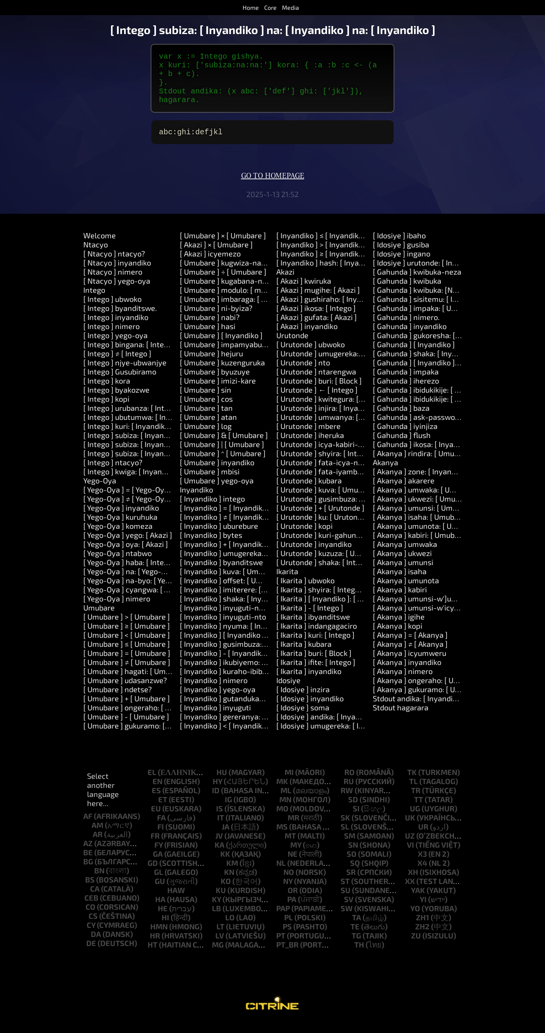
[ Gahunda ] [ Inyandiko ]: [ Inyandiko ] (436, 372)
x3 (422, 864)
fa (161, 828)
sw (347, 918)
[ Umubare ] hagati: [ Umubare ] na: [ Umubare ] (163, 681)
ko (226, 891)
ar (98, 844)
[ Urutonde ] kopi (304, 536)
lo (230, 927)
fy (158, 855)
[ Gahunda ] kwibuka (407, 291)
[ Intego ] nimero (111, 336)
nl (281, 873)
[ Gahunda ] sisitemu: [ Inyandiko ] (430, 309)
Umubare (99, 618)
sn (353, 855)
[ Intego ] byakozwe (116, 400)
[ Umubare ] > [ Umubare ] (126, 627)
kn (229, 882)
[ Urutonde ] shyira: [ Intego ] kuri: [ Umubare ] (353, 463)
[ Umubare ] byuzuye (215, 382)
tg (356, 946)
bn (99, 880)
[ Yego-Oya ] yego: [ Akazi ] (127, 545)
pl (288, 927)
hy (217, 791)
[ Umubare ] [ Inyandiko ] (221, 345)
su (345, 900)
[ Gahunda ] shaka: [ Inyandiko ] (426, 363)
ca (95, 899)
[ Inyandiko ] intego (212, 509)
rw (347, 800)
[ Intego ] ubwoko (112, 309)
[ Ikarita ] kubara (304, 654)
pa (291, 909)
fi (160, 837)
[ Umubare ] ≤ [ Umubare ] (126, 654)
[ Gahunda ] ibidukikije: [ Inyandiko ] (432, 400)
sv (348, 909)
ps (287, 936)
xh (413, 882)
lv (219, 946)
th (359, 955)
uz (410, 846)
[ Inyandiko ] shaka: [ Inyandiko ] (234, 609)
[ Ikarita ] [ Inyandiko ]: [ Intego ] (329, 609)
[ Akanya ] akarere (403, 491)
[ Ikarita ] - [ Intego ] (309, 618)
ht (152, 955)
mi (289, 782)
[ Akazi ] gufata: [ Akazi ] (316, 327)
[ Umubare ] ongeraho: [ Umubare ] (142, 717)
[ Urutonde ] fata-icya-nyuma (326, 472)
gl (158, 882)
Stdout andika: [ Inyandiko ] (419, 708)
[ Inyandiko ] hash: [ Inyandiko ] (329, 273)
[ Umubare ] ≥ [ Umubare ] (126, 636)
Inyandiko (196, 500)
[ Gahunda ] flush (402, 445)
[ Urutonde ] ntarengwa (316, 382)
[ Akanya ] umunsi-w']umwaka (424, 609)
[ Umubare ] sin (205, 400)
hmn (159, 936)
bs (90, 890)
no (288, 882)
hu (221, 782)
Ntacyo (95, 254)
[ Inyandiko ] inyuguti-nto (223, 627)
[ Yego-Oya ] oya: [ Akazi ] (125, 554)
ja (225, 837)
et (162, 809)
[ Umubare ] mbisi (210, 481)
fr (155, 846)
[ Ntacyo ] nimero (112, 282)
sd (353, 809)
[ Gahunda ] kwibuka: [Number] (425, 300)
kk (225, 864)
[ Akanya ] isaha (400, 581)
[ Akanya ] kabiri (400, 599)
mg (218, 955)
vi (410, 855)
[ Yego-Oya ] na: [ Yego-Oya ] (131, 581)
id (216, 800)
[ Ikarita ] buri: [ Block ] (314, 663)
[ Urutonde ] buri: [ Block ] (319, 391)
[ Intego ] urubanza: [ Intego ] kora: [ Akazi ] (155, 418)
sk (345, 828)
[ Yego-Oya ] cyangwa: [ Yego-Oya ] (142, 599)
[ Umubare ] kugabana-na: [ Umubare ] (245, 291)
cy (91, 935)
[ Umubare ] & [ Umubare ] (224, 445)
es (156, 800)
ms (282, 837)
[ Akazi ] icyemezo (210, 264)
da (96, 944)
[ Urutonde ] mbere (308, 436)
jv (219, 846)
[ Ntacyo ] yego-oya (116, 291)
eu (156, 818)
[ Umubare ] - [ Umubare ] (126, 727)
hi (165, 927)
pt (280, 946)
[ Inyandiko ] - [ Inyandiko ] (224, 663)
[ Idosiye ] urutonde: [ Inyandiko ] (428, 273)
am (97, 835)
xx (410, 891)
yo (415, 918)
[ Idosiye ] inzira (303, 699)
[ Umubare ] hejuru (211, 363)
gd (153, 873)
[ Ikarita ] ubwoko (305, 590)
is (219, 818)
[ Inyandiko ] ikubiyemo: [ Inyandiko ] (241, 672)
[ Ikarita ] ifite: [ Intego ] (315, 672)
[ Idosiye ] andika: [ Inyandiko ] (327, 727)
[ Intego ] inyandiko (115, 327)
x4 (422, 873)
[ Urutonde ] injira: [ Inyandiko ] (328, 418)
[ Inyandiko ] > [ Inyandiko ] (321, 254)
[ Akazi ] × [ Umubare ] (216, 254)
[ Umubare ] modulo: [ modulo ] (232, 300)
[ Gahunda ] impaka (406, 382)
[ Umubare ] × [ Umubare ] (223, 245)
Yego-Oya (99, 491)
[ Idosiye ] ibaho (399, 245)
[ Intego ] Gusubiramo (119, 382)
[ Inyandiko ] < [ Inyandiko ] (225, 736)
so (352, 864)
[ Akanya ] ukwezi (402, 563)
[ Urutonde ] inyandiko (314, 554)
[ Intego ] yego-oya (115, 345)
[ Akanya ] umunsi (403, 572)
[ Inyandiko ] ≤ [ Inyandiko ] (321, 245)
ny (288, 891)
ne (292, 864)
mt (290, 846)
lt (220, 936)
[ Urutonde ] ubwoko (310, 354)
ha (160, 909)
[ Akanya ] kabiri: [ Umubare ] (421, 545)
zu (416, 946)
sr (351, 882)
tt (418, 809)
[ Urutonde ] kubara (309, 491)
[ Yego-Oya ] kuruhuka (120, 527)
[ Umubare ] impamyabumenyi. (232, 354)
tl (413, 791)
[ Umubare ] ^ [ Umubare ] (223, 463)
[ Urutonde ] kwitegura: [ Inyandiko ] (337, 409)
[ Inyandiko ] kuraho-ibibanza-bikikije (243, 681)
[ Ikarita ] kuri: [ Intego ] (315, 645)
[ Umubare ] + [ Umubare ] (126, 708)
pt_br (287, 955)
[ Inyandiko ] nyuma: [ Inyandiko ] (236, 636)
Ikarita (287, 581)
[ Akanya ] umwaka (405, 554)
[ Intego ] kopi (106, 409)
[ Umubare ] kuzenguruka (222, 372)
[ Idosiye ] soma (302, 717)
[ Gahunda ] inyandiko (410, 336)
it (220, 828)
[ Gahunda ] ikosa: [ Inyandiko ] (424, 454)
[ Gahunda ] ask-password (417, 427)
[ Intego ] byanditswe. (120, 318)
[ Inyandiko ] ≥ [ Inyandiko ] (321, 264)
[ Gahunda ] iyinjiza (405, 436)
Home (251, 7)
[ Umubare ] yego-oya (217, 491)
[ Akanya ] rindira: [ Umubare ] (423, 463)
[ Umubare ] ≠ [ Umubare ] (126, 672)
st (345, 891)
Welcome (99, 245)
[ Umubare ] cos (206, 409)
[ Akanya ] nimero (403, 681)
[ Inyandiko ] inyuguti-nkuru (227, 618)
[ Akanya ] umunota (406, 590)
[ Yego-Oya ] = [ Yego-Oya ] (128, 500)
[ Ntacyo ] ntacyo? (114, 264)
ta (356, 927)
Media (290, 7)
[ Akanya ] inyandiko (407, 672)
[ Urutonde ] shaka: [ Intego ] (324, 572)
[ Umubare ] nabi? (210, 327)
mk (282, 791)
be (88, 862)
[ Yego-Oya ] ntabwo (117, 563)
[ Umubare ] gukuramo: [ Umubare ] (142, 736)
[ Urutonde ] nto (303, 372)
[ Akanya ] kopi (397, 636)
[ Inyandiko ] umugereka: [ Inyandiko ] (243, 563)
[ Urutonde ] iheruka (310, 445)
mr (293, 828)
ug (415, 818)
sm (349, 846)
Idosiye (288, 690)
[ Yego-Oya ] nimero (116, 609)
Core (270, 7)
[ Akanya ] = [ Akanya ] (410, 645)
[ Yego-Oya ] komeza (118, 536)
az (88, 853)
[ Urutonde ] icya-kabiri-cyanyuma (335, 454)
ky (216, 909)
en (157, 791)
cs (93, 926)
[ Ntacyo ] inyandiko (117, 273)
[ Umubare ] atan (208, 427)
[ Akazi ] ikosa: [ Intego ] (316, 318)
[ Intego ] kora (106, 391)
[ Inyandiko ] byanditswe (221, 572)
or (293, 900)
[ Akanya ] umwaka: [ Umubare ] (426, 500)
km (232, 873)
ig (228, 809)
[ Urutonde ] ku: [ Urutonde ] (323, 527)
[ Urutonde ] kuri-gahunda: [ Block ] (335, 545)
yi (423, 909)
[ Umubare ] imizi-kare (218, 391)
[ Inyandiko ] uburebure (219, 536)
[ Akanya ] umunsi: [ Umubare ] (424, 518)
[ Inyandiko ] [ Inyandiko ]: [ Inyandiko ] (245, 645)
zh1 (422, 927)
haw (176, 900)
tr (415, 800)
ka (219, 855)
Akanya (385, 472)
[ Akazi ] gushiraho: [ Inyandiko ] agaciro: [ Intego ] (360, 309)
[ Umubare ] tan (206, 418)
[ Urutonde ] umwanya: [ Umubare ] (336, 427)
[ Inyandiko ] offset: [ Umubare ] (233, 590)
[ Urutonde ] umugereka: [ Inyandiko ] (339, 363)
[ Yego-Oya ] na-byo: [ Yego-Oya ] (139, 590)
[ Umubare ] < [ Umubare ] (126, 645)
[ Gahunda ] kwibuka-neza (417, 282)
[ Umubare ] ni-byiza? (216, 318)
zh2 (422, 936)
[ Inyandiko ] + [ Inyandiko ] (225, 554)
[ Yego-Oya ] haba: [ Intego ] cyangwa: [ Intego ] (163, 572)
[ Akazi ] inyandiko (307, 336)
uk (410, 828)
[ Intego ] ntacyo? (112, 472)
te (355, 936)
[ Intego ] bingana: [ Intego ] (129, 354)
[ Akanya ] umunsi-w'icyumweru (428, 618)
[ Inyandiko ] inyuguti (215, 717)
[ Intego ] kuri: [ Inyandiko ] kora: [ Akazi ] (151, 436)
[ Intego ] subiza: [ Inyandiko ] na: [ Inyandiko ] (160, 454)
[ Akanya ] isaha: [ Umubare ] (421, 527)
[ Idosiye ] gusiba (401, 254)
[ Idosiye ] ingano (401, 264)
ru (349, 791)
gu (160, 891)
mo (282, 818)
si (356, 818)
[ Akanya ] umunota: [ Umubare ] (427, 536)
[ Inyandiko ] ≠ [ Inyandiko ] (225, 527)
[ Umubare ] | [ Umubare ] (222, 454)
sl (345, 837)
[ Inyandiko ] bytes (211, 545)
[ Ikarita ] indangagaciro (316, 636)
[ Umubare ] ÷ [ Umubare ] (223, 282)
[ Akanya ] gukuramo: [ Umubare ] (429, 699)
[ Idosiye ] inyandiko (310, 708)
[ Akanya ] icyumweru (409, 663)
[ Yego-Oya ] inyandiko (121, 518)
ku (221, 900)
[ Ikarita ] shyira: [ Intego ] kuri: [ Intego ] (343, 599)
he (163, 918)
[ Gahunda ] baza (401, 418)
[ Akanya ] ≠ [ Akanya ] (410, 654)
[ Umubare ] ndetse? (117, 699)
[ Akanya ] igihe (399, 627)
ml (285, 800)
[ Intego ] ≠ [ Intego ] (117, 363)
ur (423, 837)
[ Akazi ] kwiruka (303, 291)
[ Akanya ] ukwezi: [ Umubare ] (424, 509)
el (152, 782)
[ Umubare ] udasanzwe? (125, 690)
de (91, 953)
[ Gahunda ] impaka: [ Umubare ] (427, 318)
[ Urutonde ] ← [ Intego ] (317, 400)
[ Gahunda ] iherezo (406, 391)
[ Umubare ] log (206, 436)
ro (349, 782)
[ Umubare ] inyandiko (217, 472)
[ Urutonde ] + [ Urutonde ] (320, 518)
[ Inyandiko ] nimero (214, 690)
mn (285, 809)
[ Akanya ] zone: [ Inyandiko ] (421, 481)
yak (418, 900)
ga (158, 864)
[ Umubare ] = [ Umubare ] (126, 663)
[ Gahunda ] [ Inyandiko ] (414, 354)
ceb (91, 908)
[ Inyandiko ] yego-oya (217, 699)
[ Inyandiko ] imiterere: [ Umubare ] (239, 599)
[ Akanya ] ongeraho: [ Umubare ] (428, 690)
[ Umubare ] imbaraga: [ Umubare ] (238, 309)
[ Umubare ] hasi (207, 336)
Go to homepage (272, 186)
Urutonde (292, 345)
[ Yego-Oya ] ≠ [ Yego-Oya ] (128, 509)
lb (216, 918)
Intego (94, 300)
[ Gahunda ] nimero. (406, 327)
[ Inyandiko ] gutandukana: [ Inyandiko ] (246, 708)
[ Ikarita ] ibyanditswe (313, 627)
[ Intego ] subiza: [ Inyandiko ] (132, 445)
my (295, 855)
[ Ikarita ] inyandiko (308, 681)
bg (88, 871)
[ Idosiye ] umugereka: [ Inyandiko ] (335, 736)
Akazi (285, 282)
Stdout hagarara (400, 717)
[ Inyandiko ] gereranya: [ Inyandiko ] (242, 727)
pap (283, 918)
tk (412, 782)
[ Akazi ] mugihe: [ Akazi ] (318, 300)
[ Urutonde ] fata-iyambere (322, 481)
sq (355, 873)
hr (155, 946)
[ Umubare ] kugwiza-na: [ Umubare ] (242, 273)
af (87, 826)
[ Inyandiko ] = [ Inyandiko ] (225, 518)
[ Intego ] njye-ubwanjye (125, 372)
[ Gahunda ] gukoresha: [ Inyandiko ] (433, 345)
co (90, 917)
